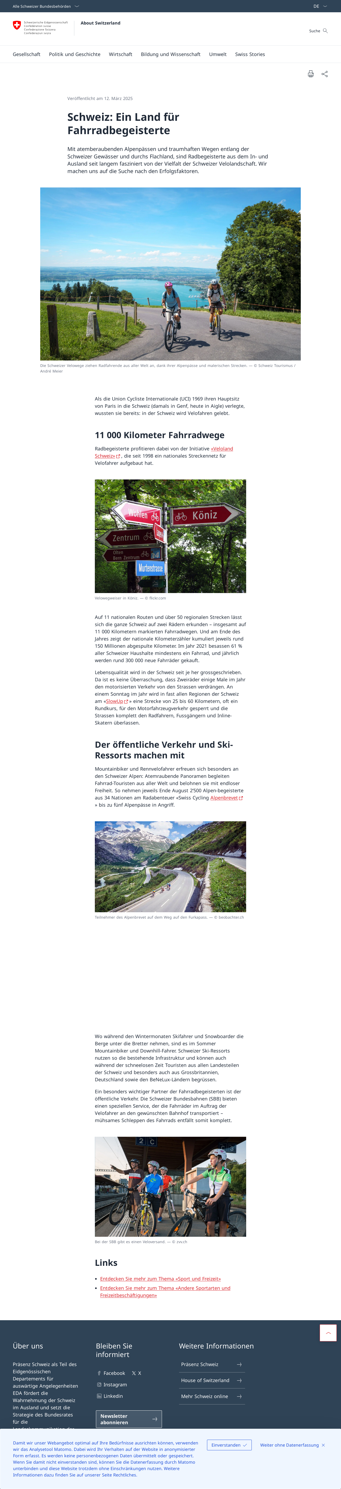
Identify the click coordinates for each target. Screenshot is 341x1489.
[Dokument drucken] (311, 73)
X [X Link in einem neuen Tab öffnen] (136, 1373)
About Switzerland (100, 23)
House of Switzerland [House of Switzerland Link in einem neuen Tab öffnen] (211, 1380)
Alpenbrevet (224, 797)
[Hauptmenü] (166, 54)
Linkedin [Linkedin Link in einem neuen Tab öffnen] (109, 1396)
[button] (27, 54)
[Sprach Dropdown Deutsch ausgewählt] (318, 6)
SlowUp (114, 701)
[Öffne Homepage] (66, 29)
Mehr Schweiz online (211, 1396)
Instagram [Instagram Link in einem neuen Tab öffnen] (111, 1384)
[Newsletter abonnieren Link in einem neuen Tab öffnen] (129, 1419)
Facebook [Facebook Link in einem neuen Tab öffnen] (110, 1373)
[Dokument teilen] (324, 73)
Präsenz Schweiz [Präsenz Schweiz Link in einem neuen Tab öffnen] (211, 1364)
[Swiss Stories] (250, 54)
